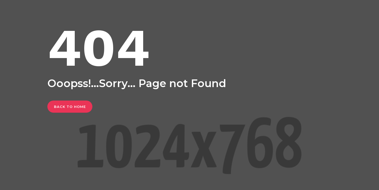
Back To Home (70, 106)
